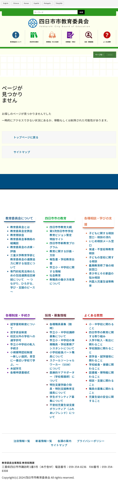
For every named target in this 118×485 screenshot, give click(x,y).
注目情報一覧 (22, 441)
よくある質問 (107, 42)
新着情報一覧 (43, 441)
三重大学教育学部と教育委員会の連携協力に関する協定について (22, 261)
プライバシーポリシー (90, 441)
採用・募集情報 (89, 42)
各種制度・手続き (70, 42)
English (5, 3)
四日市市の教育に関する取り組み (101, 334)
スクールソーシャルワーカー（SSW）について (62, 364)
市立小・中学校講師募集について (62, 334)
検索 (81, 12)
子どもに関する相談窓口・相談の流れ (101, 235)
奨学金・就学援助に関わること (101, 358)
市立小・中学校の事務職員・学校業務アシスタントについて (62, 344)
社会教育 (55, 275)
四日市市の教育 (34, 42)
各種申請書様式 (20, 372)
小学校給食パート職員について (62, 354)
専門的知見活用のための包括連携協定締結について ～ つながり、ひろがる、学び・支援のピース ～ (22, 281)
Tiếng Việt (59, 3)
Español (36, 3)
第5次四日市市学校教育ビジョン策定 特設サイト (62, 235)
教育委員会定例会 (21, 231)
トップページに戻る (26, 137)
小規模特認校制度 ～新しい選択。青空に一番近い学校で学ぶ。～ (22, 358)
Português (47, 3)
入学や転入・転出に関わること (101, 342)
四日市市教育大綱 (61, 227)
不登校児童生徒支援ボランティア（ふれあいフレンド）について (62, 411)
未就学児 (15, 368)
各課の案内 (64, 441)
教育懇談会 (17, 235)
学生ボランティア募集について (62, 399)
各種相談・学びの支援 (52, 42)
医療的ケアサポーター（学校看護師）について (62, 376)
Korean (26, 3)
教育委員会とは (20, 227)
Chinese (16, 3)
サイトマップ (22, 152)
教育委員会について (15, 42)
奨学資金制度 (18, 332)
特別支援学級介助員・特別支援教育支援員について (62, 389)
